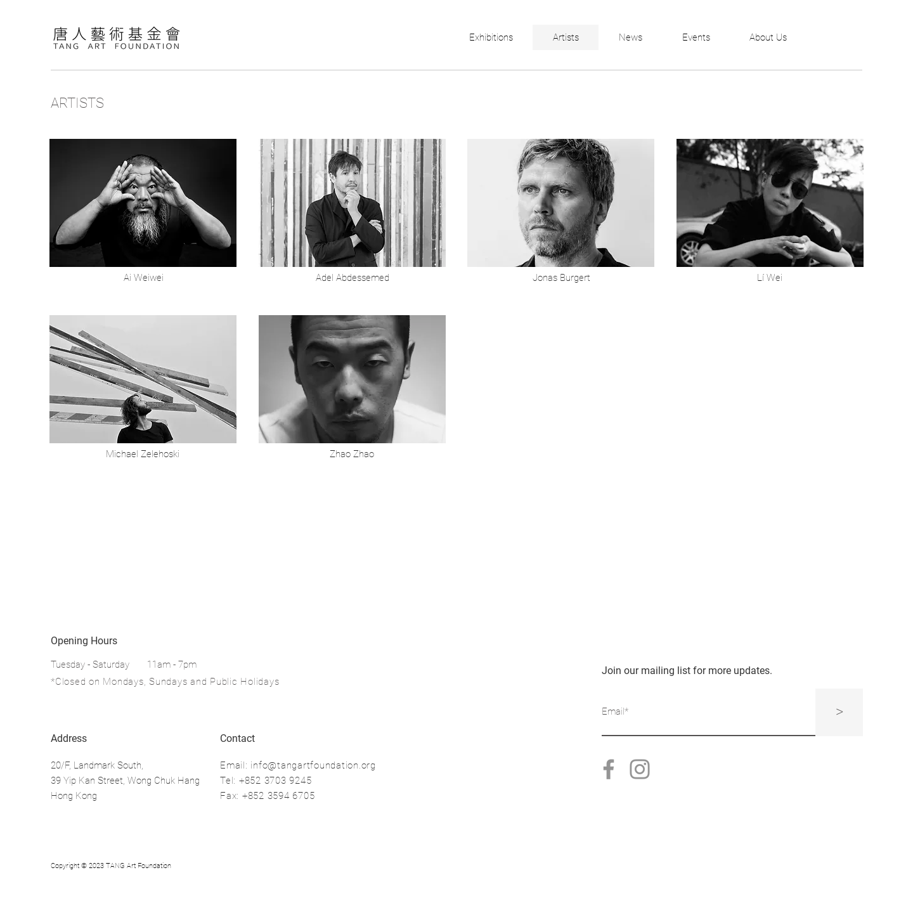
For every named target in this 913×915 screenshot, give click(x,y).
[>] (839, 712)
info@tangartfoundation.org (313, 765)
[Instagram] (639, 769)
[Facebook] (608, 769)
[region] (143, 204)
